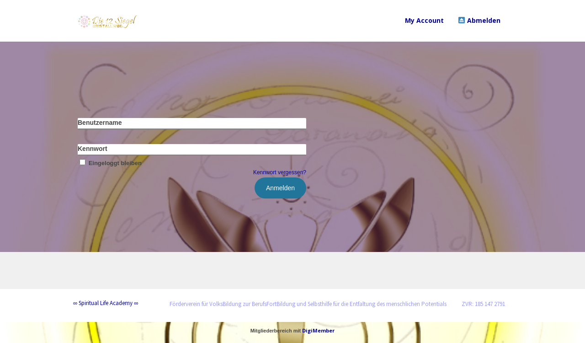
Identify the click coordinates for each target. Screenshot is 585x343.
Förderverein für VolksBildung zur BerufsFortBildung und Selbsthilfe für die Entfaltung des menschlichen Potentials (308, 304)
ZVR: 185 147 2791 (483, 304)
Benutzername (100, 122)
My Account (424, 20)
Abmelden (479, 20)
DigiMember (318, 330)
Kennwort (92, 148)
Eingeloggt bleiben (110, 163)
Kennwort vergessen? (279, 172)
